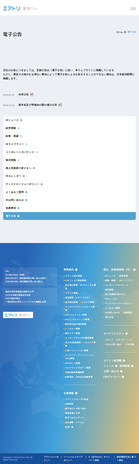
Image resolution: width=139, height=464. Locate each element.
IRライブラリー (16, 144)
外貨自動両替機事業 (74, 372)
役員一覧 (69, 427)
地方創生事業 (71, 302)
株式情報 (13, 160)
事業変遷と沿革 (72, 413)
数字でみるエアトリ (74, 418)
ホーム (119, 32)
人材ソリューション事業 (76, 350)
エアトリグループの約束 (76, 399)
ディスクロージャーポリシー (119, 303)
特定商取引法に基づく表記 (126, 458)
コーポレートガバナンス (22, 152)
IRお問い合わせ (112, 312)
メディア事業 (71, 293)
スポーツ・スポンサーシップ (119, 340)
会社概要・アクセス (74, 422)
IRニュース (110, 276)
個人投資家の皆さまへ (115, 294)
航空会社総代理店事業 (75, 324)
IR (125, 32)
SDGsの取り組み (113, 344)
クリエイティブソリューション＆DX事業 (80, 357)
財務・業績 (14, 136)
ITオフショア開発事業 (75, 280)
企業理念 (69, 404)
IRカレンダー (111, 299)
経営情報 (13, 128)
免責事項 (128, 312)
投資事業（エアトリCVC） (78, 297)
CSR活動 (129, 344)
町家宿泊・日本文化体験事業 (79, 377)
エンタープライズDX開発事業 (79, 338)
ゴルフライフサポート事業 (78, 368)
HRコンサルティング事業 (77, 319)
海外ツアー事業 (72, 333)
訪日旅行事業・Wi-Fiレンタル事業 (80, 287)
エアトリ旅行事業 (73, 276)
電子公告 (109, 317)
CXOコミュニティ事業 (76, 315)
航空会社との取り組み (75, 408)
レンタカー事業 (72, 329)
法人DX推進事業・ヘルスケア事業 (80, 344)
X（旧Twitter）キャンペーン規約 (99, 458)
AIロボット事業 (72, 363)
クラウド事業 (88, 302)
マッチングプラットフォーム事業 (80, 308)
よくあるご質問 (112, 308)
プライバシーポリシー (51, 458)
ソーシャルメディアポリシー (73, 458)
